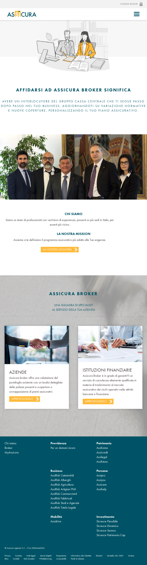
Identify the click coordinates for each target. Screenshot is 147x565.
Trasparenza (61, 555)
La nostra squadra (57, 249)
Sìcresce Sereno (106, 530)
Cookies (18, 555)
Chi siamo (10, 443)
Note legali (30, 555)
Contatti (16, 559)
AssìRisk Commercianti (64, 494)
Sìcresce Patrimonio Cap (110, 535)
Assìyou (100, 480)
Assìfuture (102, 462)
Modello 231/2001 (115, 555)
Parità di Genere (77, 559)
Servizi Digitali (45, 555)
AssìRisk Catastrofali (62, 475)
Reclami (99, 555)
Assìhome (102, 448)
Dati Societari (29, 559)
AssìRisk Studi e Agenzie (65, 503)
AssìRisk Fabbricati (61, 498)
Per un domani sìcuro (63, 448)
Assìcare (101, 485)
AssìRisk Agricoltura (62, 485)
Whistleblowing (45, 559)
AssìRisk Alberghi (61, 480)
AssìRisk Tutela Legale (63, 507)
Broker (8, 448)
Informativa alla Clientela (81, 555)
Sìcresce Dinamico (107, 526)
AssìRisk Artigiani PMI (63, 489)
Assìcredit (102, 452)
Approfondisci (22, 399)
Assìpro (100, 475)
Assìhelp (101, 489)
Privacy (8, 555)
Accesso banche (131, 4)
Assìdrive (56, 521)
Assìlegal (101, 457)
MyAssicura (12, 452)
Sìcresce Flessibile (107, 521)
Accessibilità (61, 559)
